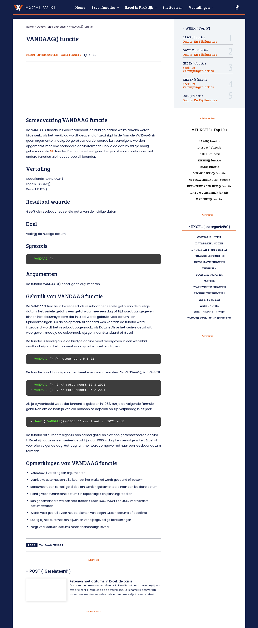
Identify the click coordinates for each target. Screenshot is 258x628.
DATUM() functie (195, 50)
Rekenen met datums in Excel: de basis (101, 581)
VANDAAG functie (51, 545)
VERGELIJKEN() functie (209, 173)
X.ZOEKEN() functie (209, 199)
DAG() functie (193, 96)
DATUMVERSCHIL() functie (209, 192)
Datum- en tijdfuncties (51, 26)
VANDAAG (40, 259)
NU (52, 151)
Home (30, 26)
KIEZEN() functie (195, 79)
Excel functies (71, 54)
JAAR (38, 421)
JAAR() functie (194, 37)
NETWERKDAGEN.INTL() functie (209, 186)
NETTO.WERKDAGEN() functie (209, 180)
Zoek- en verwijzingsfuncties (198, 69)
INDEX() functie (194, 63)
